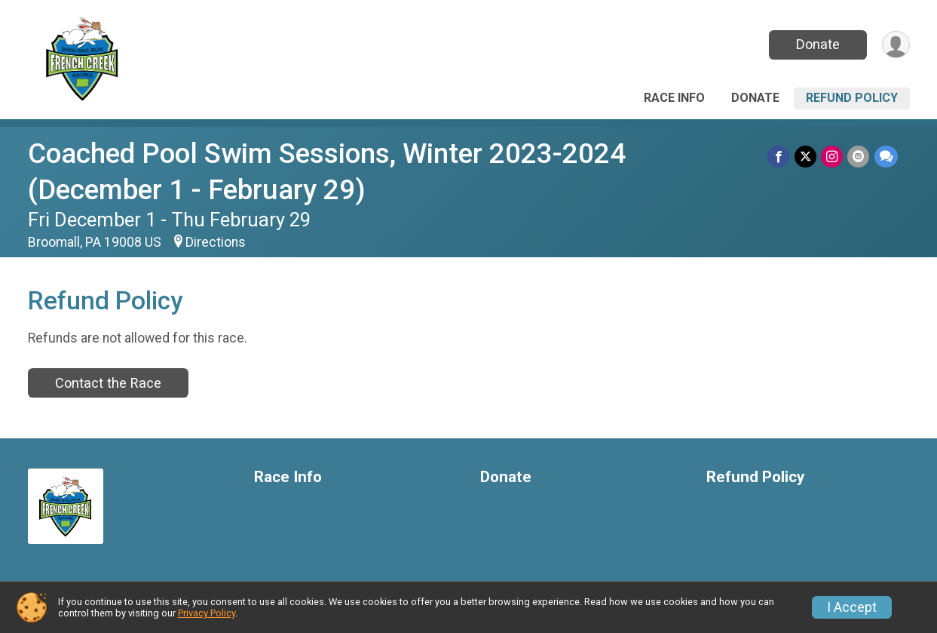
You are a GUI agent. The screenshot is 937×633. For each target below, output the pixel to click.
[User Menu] (896, 45)
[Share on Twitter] (806, 156)
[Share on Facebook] (780, 156)
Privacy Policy (206, 613)
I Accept (852, 607)
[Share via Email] (859, 156)
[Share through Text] (886, 156)
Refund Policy (852, 98)
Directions (215, 242)
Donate (817, 44)
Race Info (674, 98)
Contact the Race (108, 383)
